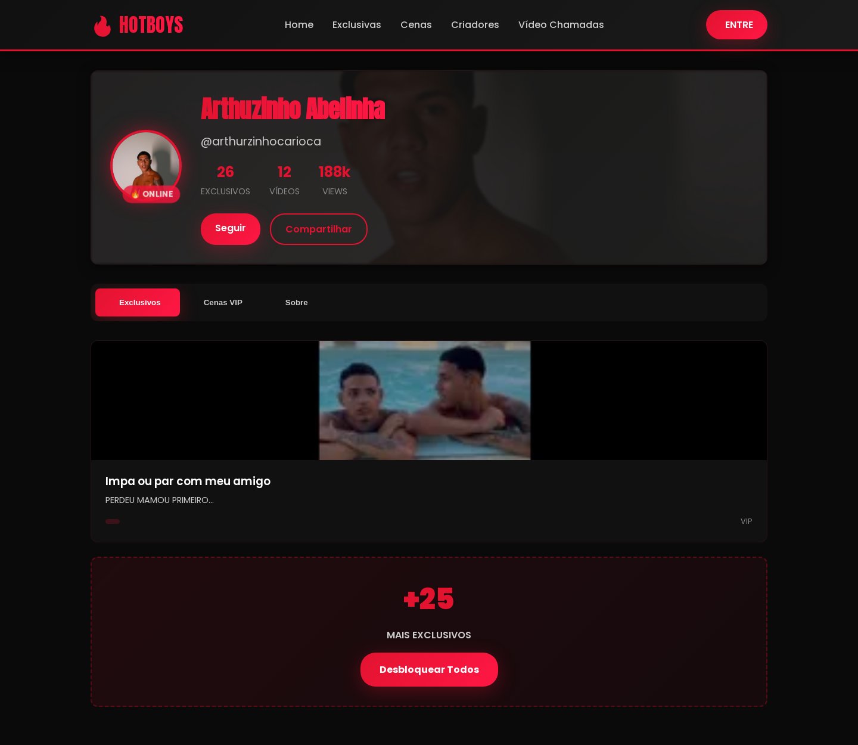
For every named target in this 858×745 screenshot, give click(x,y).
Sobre (296, 302)
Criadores (475, 25)
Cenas (416, 25)
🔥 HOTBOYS (137, 24)
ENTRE (739, 25)
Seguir (230, 228)
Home (299, 25)
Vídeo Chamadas (561, 25)
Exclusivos (140, 302)
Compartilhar (318, 229)
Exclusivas (356, 25)
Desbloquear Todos (429, 669)
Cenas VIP (223, 302)
